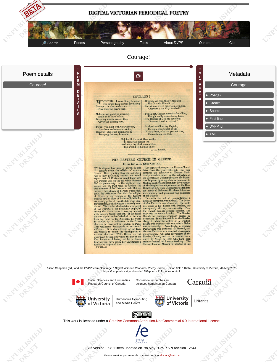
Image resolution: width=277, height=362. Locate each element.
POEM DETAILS (78, 93)
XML (213, 134)
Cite (232, 43)
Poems (79, 43)
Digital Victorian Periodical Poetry (139, 13)
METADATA (200, 86)
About (173, 43)
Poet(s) (215, 95)
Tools (144, 43)
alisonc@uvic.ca (169, 355)
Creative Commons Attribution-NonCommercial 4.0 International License (164, 321)
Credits (215, 103)
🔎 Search (50, 43)
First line (215, 118)
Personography (112, 43)
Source (215, 111)
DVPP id (215, 126)
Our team (206, 43)
